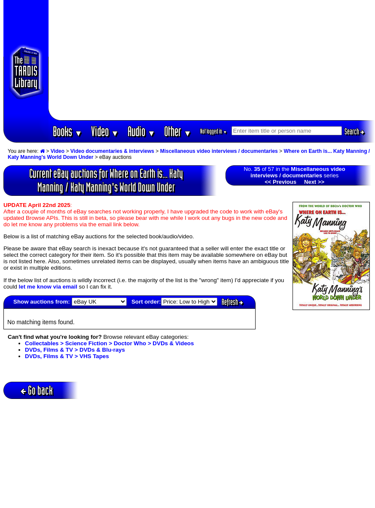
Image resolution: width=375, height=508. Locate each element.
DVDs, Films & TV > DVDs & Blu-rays (75, 350)
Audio (141, 131)
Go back (37, 390)
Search (354, 131)
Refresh (232, 302)
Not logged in (213, 131)
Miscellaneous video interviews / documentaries (219, 151)
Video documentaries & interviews (112, 151)
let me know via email (48, 286)
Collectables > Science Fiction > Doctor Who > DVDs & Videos (109, 343)
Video (105, 131)
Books (67, 131)
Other (178, 131)
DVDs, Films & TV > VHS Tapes (67, 356)
